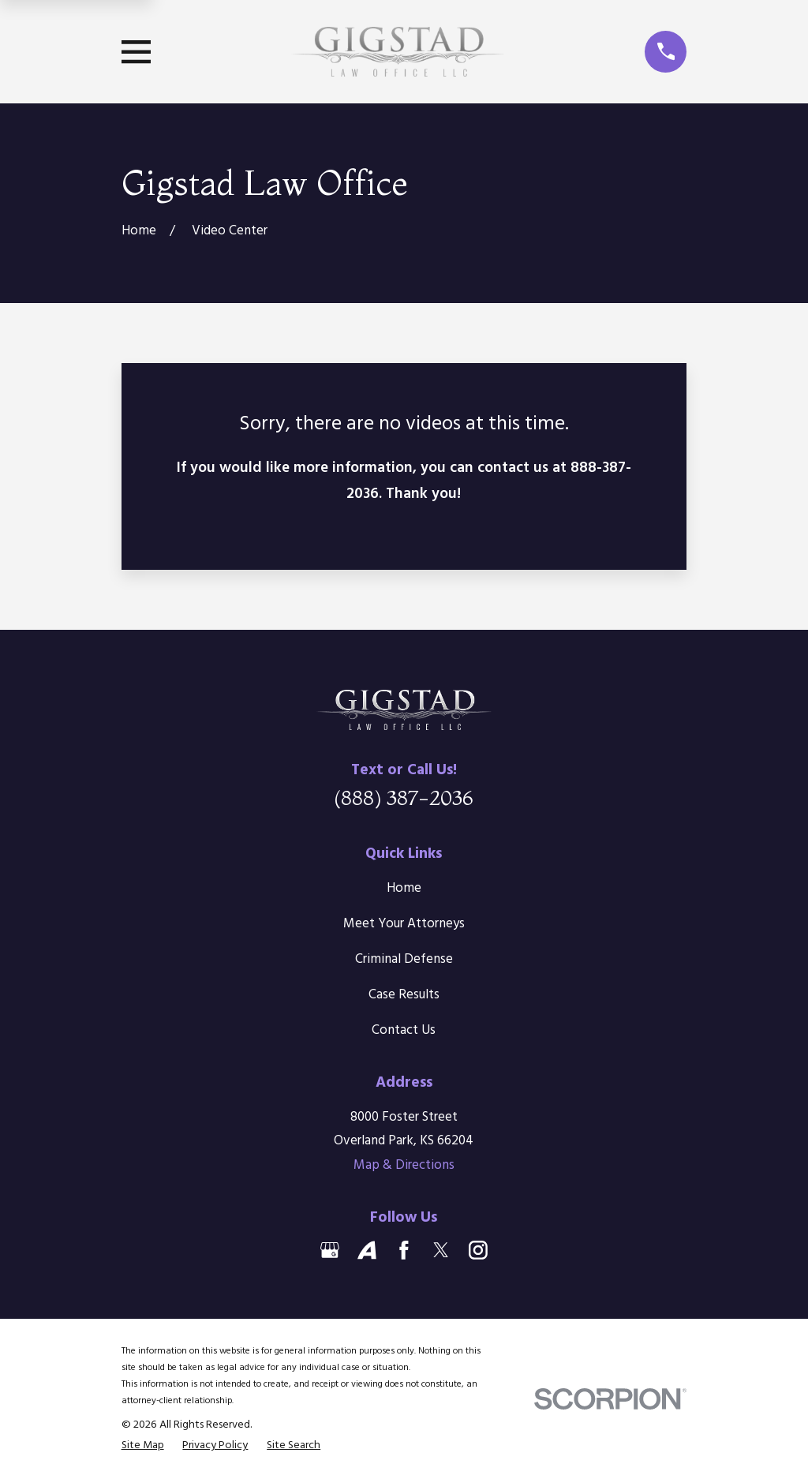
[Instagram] (478, 1250)
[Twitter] (441, 1250)
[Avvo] (366, 1250)
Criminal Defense (404, 959)
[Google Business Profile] (329, 1250)
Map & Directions (404, 1165)
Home (404, 888)
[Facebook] (404, 1250)
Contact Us (404, 1030)
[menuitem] (143, 1445)
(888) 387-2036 (403, 797)
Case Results (404, 994)
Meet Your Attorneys (404, 923)
